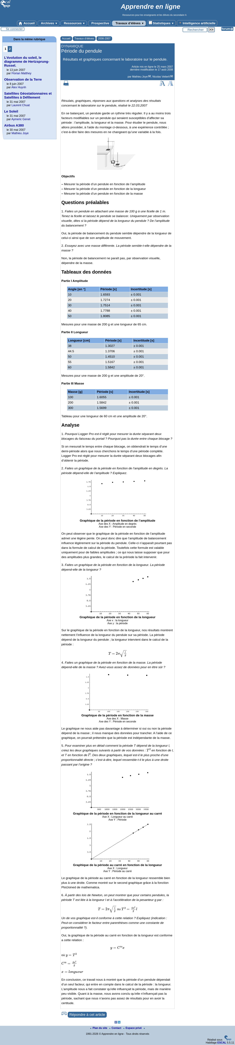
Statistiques (161, 23)
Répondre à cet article (87, 1015)
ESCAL (221, 1042)
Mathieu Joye (140, 76)
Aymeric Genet (20, 119)
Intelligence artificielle (197, 23)
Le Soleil (11, 111)
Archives (48, 23)
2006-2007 (104, 38)
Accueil (27, 23)
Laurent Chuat (21, 105)
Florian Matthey (21, 73)
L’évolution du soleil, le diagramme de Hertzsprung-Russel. (26, 61)
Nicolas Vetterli (161, 76)
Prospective (99, 23)
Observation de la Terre (23, 79)
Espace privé (132, 1028)
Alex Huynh (18, 87)
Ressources (73, 23)
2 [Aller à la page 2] (10, 48)
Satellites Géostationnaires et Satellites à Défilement (28, 95)
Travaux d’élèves (129, 23)
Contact (115, 1028)
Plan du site (99, 1028)
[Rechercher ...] (195, 30)
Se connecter (14, 29)
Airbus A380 (14, 125)
